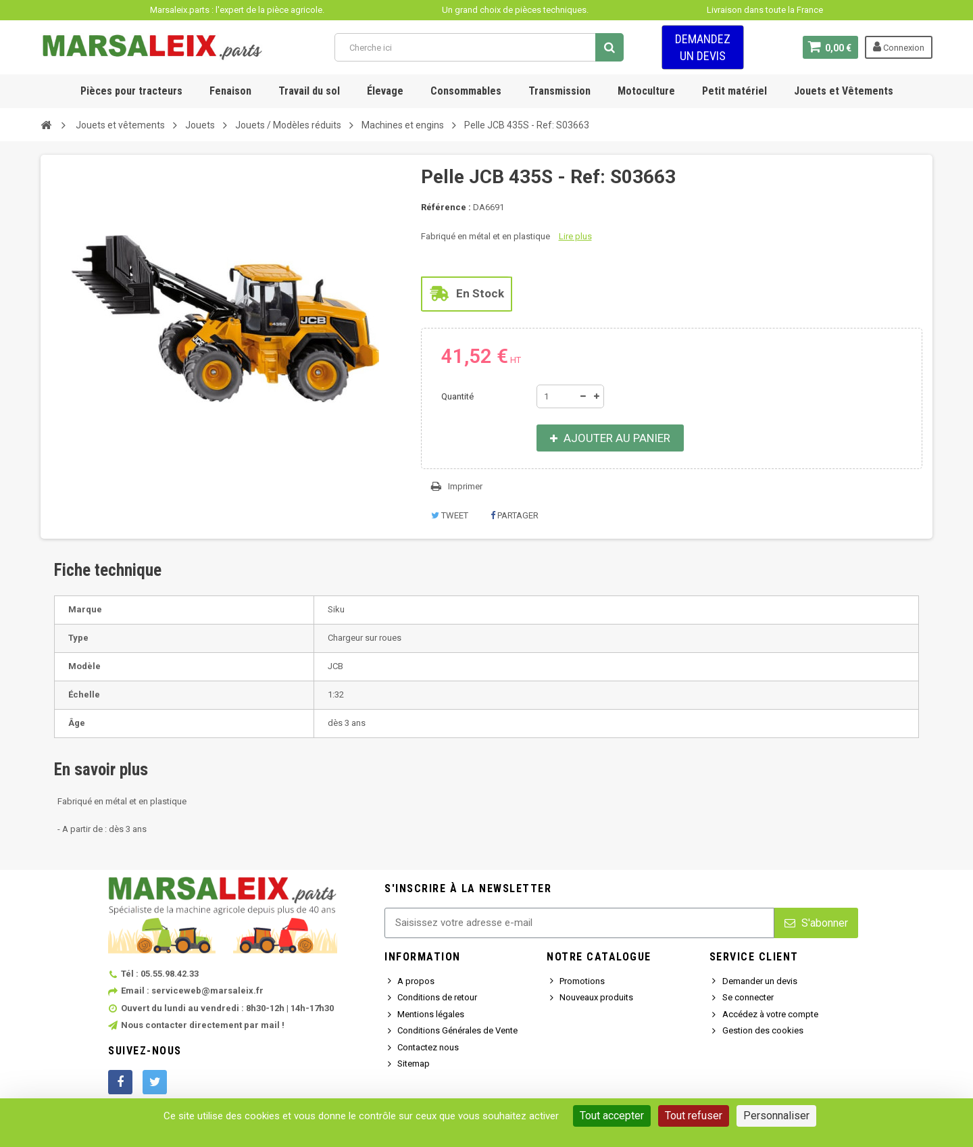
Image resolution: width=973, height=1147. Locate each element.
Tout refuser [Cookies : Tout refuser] (693, 1115)
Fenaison (230, 90)
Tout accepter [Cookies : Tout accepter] (612, 1115)
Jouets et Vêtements (843, 90)
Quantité (457, 396)
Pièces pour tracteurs (131, 90)
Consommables (465, 90)
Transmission (559, 90)
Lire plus (575, 236)
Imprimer (465, 486)
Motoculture (646, 90)
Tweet (449, 515)
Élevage (385, 90)
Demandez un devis (702, 47)
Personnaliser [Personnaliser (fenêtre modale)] (776, 1115)
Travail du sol (309, 90)
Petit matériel (734, 90)
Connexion (898, 47)
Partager (515, 515)
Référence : (446, 207)
